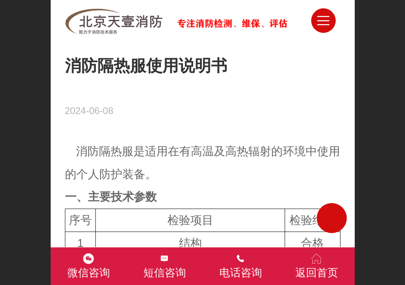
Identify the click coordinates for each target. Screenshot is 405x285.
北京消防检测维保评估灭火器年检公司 (207, 20)
